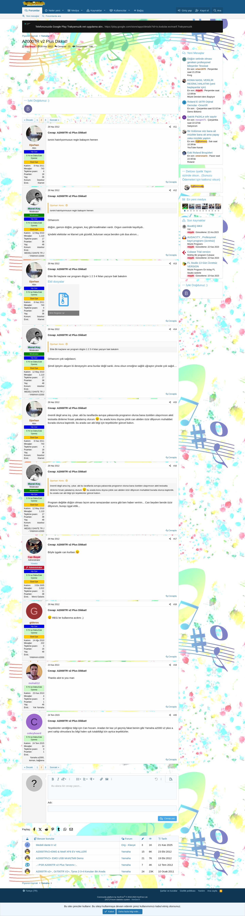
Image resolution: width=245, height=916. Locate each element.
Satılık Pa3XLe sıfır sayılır (202, 116)
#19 (175, 665)
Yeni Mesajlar (195, 53)
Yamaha (126, 851)
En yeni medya (196, 199)
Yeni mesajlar (32, 16)
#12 (175, 190)
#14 (175, 329)
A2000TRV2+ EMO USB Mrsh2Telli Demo (59, 857)
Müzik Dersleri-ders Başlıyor (201, 96)
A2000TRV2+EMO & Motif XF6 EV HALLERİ (61, 851)
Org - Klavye (128, 844)
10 (212, 210)
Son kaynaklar (196, 220)
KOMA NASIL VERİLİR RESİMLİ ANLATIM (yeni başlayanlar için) (201, 84)
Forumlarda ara (53, 16)
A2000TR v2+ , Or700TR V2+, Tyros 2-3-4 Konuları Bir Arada (70, 871)
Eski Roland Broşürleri (200, 152)
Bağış (140, 10)
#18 (175, 604)
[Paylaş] (170, 127)
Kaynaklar (96, 10)
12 (218, 210)
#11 (175, 127)
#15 (175, 402)
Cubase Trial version (199, 251)
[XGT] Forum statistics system (122, 899)
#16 (175, 466)
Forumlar (34, 10)
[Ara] (217, 10)
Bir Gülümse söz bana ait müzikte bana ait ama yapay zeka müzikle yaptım (203, 135)
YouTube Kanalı (195, 147)
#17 (175, 539)
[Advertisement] (100, 73)
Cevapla (172, 182)
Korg (189, 75)
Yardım (201, 890)
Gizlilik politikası (187, 890)
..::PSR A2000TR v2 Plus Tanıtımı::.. (56, 864)
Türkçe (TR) (30, 890)
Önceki (29, 120)
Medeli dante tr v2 (46, 844)
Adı (50, 802)
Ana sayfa (212, 890)
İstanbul (40, 180)
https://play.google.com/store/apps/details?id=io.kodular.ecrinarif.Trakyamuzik (148, 26)
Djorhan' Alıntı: (57, 205)
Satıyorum (192, 126)
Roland (190, 162)
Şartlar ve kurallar (168, 890)
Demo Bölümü (194, 111)
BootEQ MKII (194, 225)
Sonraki (53, 120)
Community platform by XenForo (122, 897)
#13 (175, 263)
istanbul (40, 247)
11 (215, 210)
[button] (62, 10)
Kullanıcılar (120, 10)
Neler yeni (54, 10)
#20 (175, 715)
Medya (75, 10)
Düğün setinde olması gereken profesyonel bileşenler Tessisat (199, 62)
